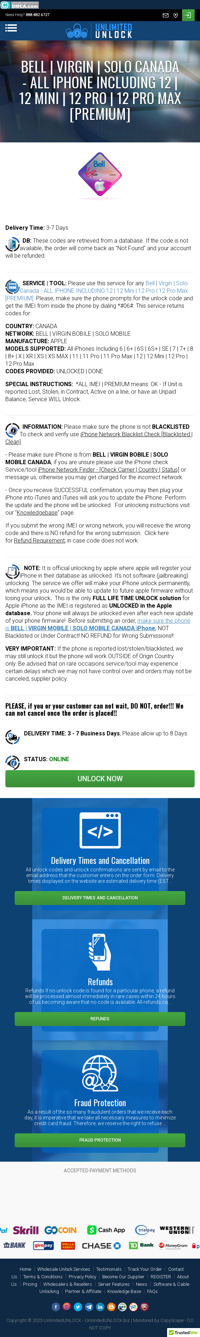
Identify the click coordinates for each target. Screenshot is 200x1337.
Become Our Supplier (123, 1276)
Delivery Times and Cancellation (100, 897)
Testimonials (109, 1269)
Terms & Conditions (43, 1276)
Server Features (114, 1284)
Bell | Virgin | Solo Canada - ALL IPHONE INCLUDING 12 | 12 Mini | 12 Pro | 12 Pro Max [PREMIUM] (96, 291)
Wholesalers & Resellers (67, 1284)
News (141, 1284)
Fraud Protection (100, 1140)
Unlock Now (100, 778)
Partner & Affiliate (83, 1291)
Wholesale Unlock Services (63, 1269)
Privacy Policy (82, 1276)
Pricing (30, 1284)
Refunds (100, 1018)
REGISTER (161, 1276)
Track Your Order (145, 1269)
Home (25, 1269)
